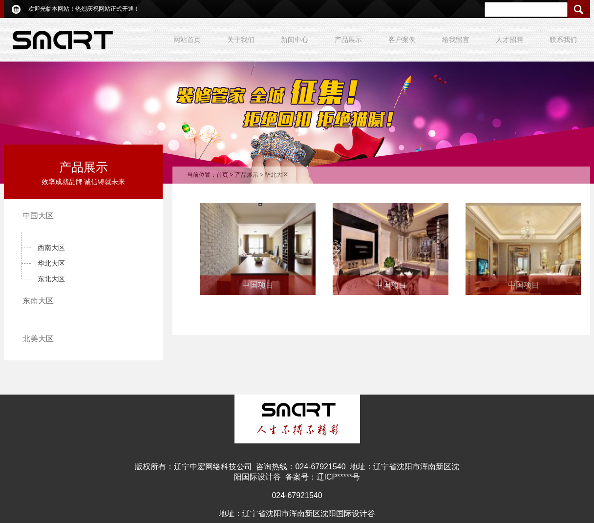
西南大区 (51, 247)
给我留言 (455, 39)
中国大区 (38, 215)
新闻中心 (294, 39)
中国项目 (258, 285)
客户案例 (402, 39)
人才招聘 (509, 39)
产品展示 (348, 39)
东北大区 (51, 279)
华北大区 (51, 263)
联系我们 (563, 39)
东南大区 (38, 300)
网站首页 (187, 39)
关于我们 (241, 39)
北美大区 (38, 339)
